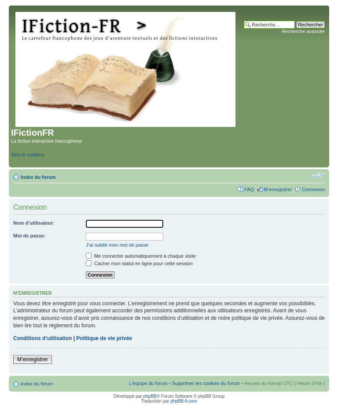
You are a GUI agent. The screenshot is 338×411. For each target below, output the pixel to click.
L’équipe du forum (148, 383)
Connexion (313, 189)
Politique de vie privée (104, 338)
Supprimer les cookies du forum (206, 383)
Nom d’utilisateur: (34, 223)
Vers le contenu (27, 154)
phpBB (149, 396)
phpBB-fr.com (183, 401)
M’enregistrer (278, 189)
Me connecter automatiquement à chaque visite (141, 256)
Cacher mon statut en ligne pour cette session (139, 263)
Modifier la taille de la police (318, 175)
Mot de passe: (29, 235)
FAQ (249, 189)
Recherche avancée (303, 31)
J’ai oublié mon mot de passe (117, 245)
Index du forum (38, 177)
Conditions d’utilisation (42, 338)
